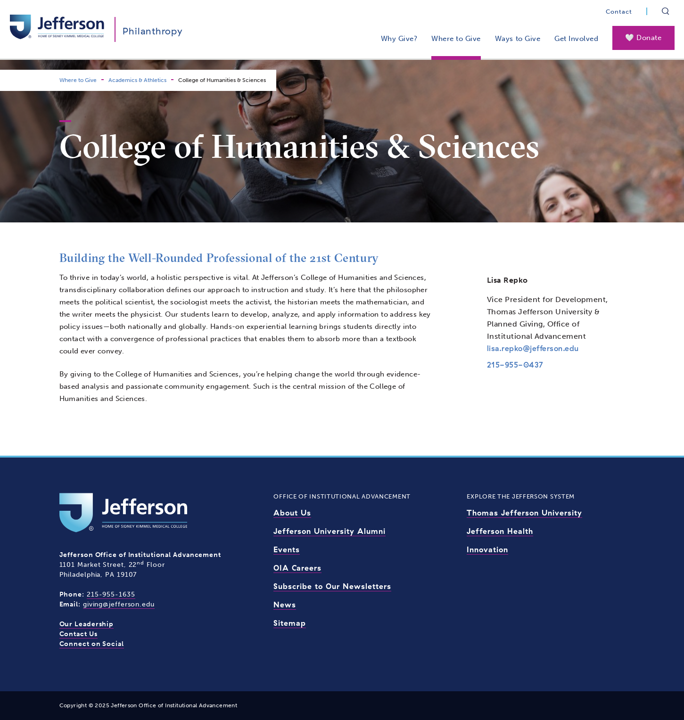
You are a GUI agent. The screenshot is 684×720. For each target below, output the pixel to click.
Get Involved (576, 38)
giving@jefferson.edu (119, 604)
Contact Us (78, 634)
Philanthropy (153, 31)
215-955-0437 (515, 364)
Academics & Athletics (137, 80)
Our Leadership (86, 624)
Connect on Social (91, 644)
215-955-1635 (111, 594)
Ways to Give (517, 38)
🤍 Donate (643, 37)
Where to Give (456, 38)
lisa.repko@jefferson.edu (533, 348)
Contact (619, 11)
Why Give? (399, 38)
